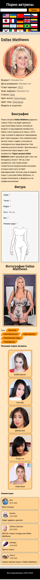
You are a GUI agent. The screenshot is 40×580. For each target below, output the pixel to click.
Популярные (9, 342)
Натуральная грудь (12, 338)
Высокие (12, 330)
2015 (20, 87)
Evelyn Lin (20, 459)
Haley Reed (20, 487)
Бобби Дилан (20, 375)
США (12, 94)
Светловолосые (11, 334)
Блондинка (20, 98)
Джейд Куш (20, 431)
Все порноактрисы (15, 573)
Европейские (29, 334)
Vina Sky (20, 403)
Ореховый (17, 102)
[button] (20, 300)
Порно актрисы (20, 4)
